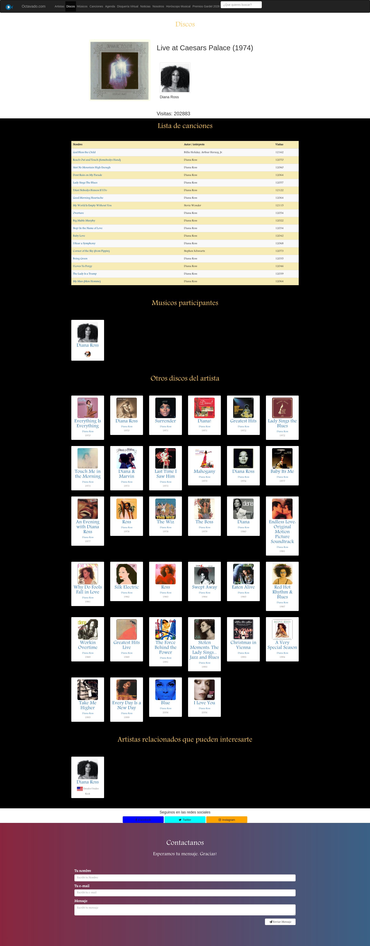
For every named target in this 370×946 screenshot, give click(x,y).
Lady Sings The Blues (85, 183)
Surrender (165, 421)
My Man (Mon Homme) (87, 281)
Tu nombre (82, 871)
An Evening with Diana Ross (87, 527)
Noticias (145, 6)
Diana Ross (88, 346)
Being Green (80, 259)
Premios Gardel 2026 (206, 6)
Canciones (96, 6)
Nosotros (158, 6)
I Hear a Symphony (84, 243)
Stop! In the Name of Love (87, 228)
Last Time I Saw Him (166, 474)
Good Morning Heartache (88, 198)
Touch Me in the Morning (88, 474)
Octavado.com (33, 6)
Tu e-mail (81, 886)
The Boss (204, 522)
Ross (126, 522)
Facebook (143, 819)
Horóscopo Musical (178, 6)
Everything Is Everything (87, 423)
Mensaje (80, 901)
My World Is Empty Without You (92, 205)
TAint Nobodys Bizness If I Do (90, 190)
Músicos (82, 6)
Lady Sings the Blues (282, 423)
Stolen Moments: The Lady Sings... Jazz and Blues (204, 650)
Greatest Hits (243, 421)
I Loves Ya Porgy (82, 266)
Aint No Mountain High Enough (92, 167)
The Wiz (165, 522)
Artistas (59, 6)
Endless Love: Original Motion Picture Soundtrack (282, 532)
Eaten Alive (243, 588)
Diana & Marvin (126, 474)
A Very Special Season (282, 645)
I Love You (204, 703)
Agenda (110, 6)
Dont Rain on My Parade (87, 175)
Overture (78, 213)
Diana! (204, 421)
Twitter (185, 819)
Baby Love (79, 236)
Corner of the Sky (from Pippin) (91, 251)
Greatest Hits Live (126, 645)
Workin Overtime (88, 645)
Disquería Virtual (127, 6)
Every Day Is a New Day (126, 705)
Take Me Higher (87, 705)
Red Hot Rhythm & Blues (282, 593)
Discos (70, 6)
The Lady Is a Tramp (84, 274)
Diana (243, 522)
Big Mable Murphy (84, 221)
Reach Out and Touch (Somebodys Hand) (97, 160)
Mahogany (204, 472)
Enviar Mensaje (280, 922)
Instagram (227, 819)
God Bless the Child (84, 152)
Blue (165, 703)
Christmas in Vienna (243, 645)
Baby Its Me (282, 472)
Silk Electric (127, 588)
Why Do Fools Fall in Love (88, 590)
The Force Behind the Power (166, 648)
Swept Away (204, 588)
